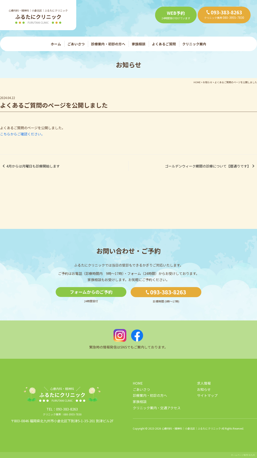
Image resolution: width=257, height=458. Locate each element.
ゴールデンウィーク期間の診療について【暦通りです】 (208, 166)
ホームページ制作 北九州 (243, 455)
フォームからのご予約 (91, 292)
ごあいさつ (76, 43)
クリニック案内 (194, 43)
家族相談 (138, 43)
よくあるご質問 (164, 43)
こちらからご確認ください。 (22, 133)
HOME (138, 383)
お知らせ (204, 389)
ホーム (56, 43)
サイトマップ (207, 395)
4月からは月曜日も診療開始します (33, 166)
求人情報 (204, 383)
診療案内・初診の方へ (108, 43)
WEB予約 (176, 13)
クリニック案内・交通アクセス (157, 407)
